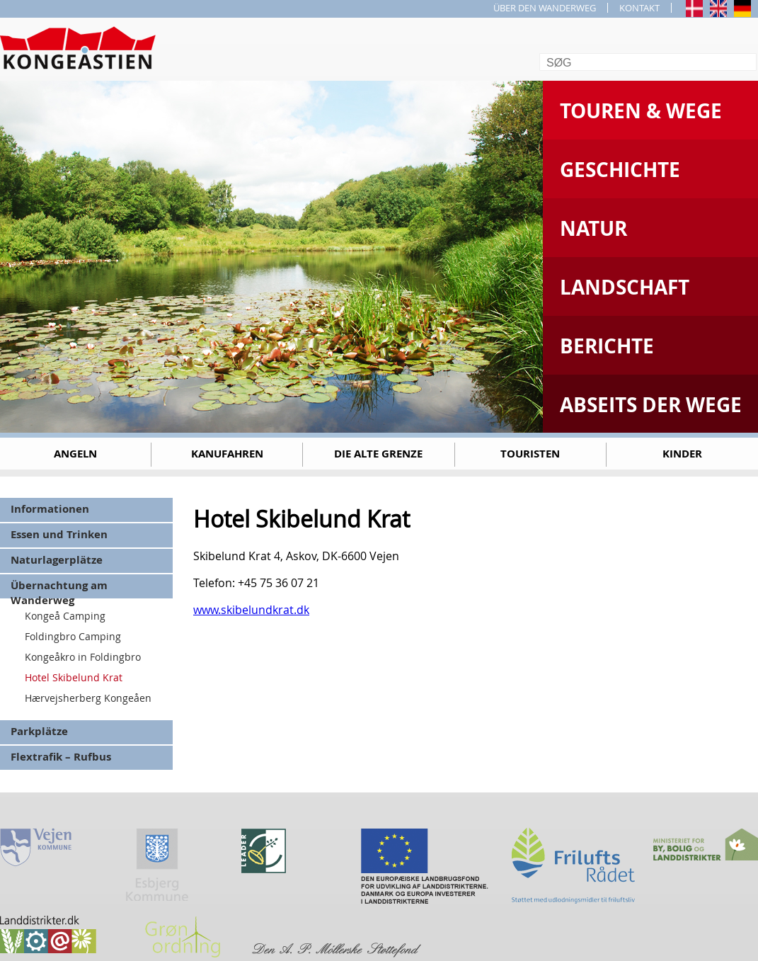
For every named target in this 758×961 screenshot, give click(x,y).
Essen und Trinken (59, 534)
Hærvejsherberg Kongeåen (88, 698)
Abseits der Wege (651, 405)
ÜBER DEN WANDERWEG (544, 8)
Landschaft (624, 287)
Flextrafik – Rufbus (61, 756)
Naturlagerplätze (57, 559)
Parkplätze (39, 731)
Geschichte (620, 169)
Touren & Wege (641, 111)
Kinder (682, 453)
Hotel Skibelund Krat (73, 677)
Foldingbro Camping (73, 636)
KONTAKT (639, 8)
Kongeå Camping (65, 615)
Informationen (50, 508)
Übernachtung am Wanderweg (59, 588)
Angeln (75, 453)
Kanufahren (227, 453)
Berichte (607, 346)
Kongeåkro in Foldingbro (83, 657)
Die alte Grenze (378, 453)
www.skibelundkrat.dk (251, 610)
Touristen (530, 453)
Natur (593, 228)
